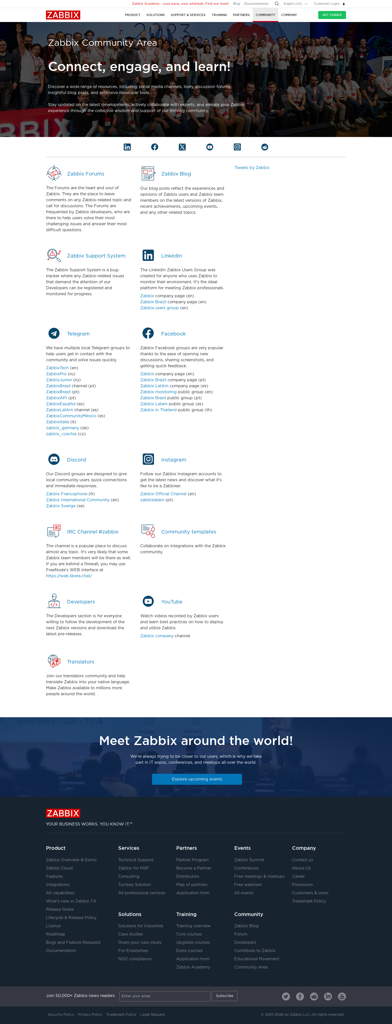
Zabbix (63, 15)
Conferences (246, 868)
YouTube (171, 602)
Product (56, 848)
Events (242, 848)
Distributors (187, 876)
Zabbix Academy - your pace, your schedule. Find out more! (180, 3)
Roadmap (55, 934)
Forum (240, 934)
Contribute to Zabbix (255, 951)
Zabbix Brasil (153, 398)
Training (186, 914)
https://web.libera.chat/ (69, 576)
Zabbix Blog (176, 174)
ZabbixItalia (57, 422)
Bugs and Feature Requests (73, 942)
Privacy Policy (90, 1014)
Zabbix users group (159, 308)
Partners (186, 848)
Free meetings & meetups (259, 876)
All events (244, 893)
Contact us (302, 860)
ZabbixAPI (56, 398)
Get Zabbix (332, 14)
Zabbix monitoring (158, 392)
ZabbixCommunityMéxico (71, 416)
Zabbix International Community (78, 500)
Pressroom (302, 885)
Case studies (130, 934)
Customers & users (310, 893)
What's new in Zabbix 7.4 (71, 901)
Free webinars (248, 885)
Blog (236, 3)
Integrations (58, 885)
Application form (193, 893)
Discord (76, 460)
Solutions (130, 914)
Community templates (188, 532)
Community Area (251, 967)
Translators (80, 662)
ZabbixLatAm (59, 410)
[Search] (277, 4)
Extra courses (189, 951)
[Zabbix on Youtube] (342, 996)
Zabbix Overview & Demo (71, 860)
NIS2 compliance (135, 959)
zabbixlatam (152, 500)
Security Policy (61, 1014)
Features (54, 876)
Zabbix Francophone (66, 494)
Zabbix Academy (193, 967)
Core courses (189, 934)
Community (248, 914)
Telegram (78, 334)
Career (298, 876)
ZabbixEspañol (61, 404)
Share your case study (140, 942)
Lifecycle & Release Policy (71, 918)
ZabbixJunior (59, 380)
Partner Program (192, 860)
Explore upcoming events (197, 779)
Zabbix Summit (249, 860)
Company (304, 848)
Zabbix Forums (85, 174)
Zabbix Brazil (153, 302)
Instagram (173, 460)
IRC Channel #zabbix (92, 532)
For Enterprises (133, 951)
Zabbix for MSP (133, 868)
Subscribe (224, 996)
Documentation (256, 3)
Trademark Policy (309, 901)
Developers (81, 602)
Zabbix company (157, 636)
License (53, 926)
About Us (301, 868)
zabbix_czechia (61, 434)
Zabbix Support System (96, 256)
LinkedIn (171, 256)
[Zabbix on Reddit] (314, 996)
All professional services (141, 893)
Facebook (173, 334)
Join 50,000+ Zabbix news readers (80, 996)
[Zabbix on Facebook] (300, 996)
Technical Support (136, 860)
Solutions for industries (140, 926)
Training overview (193, 926)
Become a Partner (193, 868)
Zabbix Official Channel (163, 494)
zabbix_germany (62, 428)
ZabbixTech (57, 368)
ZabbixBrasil (58, 386)
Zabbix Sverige (61, 506)
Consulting (129, 876)
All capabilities (60, 893)
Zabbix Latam (154, 404)
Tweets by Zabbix (252, 168)
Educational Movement (256, 959)
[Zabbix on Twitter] (286, 996)
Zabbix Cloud (59, 868)
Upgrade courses (193, 942)
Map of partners (192, 885)
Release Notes (60, 910)
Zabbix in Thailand (158, 410)
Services (128, 848)
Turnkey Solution (134, 885)
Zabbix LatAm (154, 386)
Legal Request (152, 1014)
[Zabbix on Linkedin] (328, 996)
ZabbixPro (56, 374)
